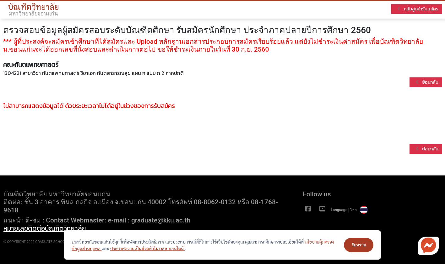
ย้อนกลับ (427, 82)
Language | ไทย (349, 210)
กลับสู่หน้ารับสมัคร (418, 9)
